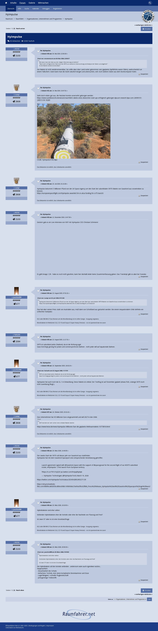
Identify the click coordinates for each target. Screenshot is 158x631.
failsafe (17, 335)
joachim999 (17, 297)
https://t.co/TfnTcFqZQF (51, 472)
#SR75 (127, 465)
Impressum (50, 626)
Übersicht (10, 8)
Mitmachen (43, 3)
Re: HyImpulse (45, 50)
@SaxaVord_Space (72, 465)
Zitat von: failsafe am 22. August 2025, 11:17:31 (52, 371)
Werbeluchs (20, 628)
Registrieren (57, 8)
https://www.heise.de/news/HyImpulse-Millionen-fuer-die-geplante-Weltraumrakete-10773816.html (73, 426)
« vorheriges (139, 25)
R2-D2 (17, 49)
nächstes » (148, 25)
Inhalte (13, 3)
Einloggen (46, 8)
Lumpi (17, 95)
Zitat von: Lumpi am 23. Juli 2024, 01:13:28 (50, 298)
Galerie (32, 3)
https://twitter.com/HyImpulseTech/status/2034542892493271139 (61, 479)
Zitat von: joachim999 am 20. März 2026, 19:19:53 (53, 552)
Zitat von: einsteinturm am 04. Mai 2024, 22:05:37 (53, 58)
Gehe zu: (110, 599)
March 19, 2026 (83, 476)
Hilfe (19, 8)
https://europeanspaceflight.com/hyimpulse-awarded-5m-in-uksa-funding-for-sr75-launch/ (70, 193)
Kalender (35, 8)
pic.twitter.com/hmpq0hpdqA (71, 472)
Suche (27, 8)
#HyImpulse (51, 467)
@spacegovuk (99, 465)
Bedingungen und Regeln (37, 626)
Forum (23, 3)
